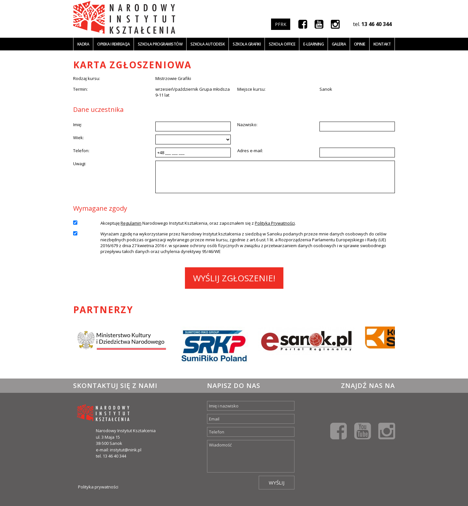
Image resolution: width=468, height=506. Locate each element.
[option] (121, 346)
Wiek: (78, 137)
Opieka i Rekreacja (113, 44)
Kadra (83, 44)
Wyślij (276, 482)
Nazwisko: (247, 124)
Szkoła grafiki (247, 44)
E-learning (313, 44)
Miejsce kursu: (251, 89)
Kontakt (382, 44)
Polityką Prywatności (275, 223)
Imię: (77, 124)
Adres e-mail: (250, 150)
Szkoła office (282, 44)
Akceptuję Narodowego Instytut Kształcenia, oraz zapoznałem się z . (198, 223)
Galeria (339, 44)
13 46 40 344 (376, 24)
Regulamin (131, 223)
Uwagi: (79, 163)
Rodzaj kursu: (86, 78)
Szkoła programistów (160, 44)
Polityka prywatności (98, 487)
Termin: (80, 89)
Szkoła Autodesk (207, 44)
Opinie (359, 44)
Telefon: (81, 150)
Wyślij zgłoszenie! (234, 278)
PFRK (280, 24)
